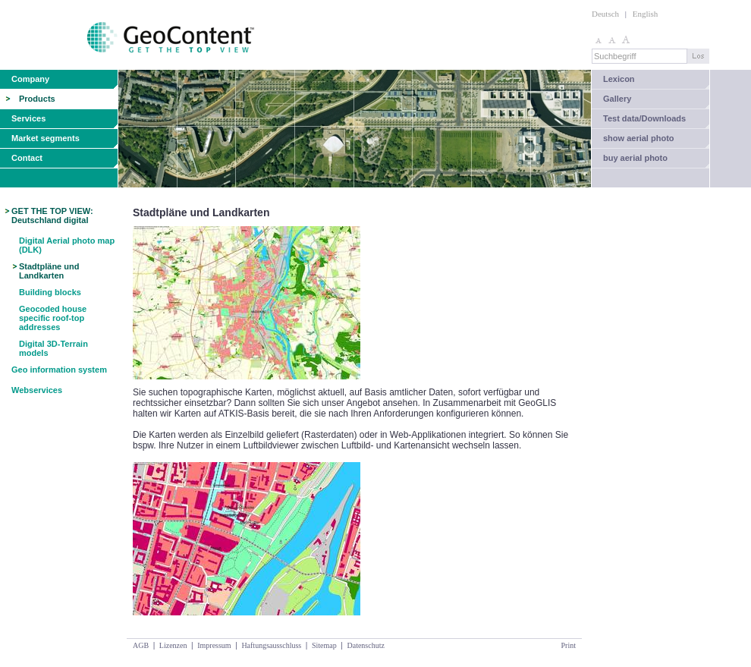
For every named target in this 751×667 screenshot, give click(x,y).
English (645, 13)
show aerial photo (638, 138)
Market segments (45, 138)
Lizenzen (173, 645)
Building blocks (50, 292)
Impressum (214, 645)
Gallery (617, 98)
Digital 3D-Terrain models (53, 348)
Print (568, 645)
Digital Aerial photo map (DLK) (67, 245)
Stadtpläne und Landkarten (49, 271)
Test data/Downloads (644, 118)
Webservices (36, 390)
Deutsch (605, 13)
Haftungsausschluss (271, 645)
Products (37, 98)
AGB (141, 645)
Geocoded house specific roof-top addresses (52, 318)
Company (30, 78)
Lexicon (619, 78)
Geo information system (59, 369)
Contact (26, 157)
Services (28, 118)
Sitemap (324, 645)
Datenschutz (365, 645)
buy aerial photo (635, 157)
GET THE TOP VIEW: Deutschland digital (52, 215)
